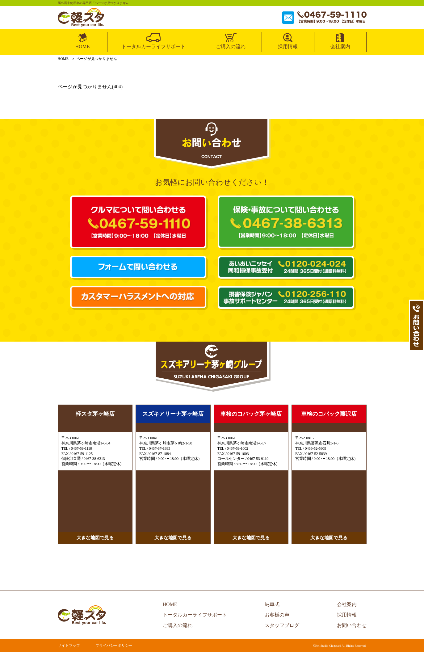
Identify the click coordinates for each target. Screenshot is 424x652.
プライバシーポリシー (113, 645)
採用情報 (288, 46)
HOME (82, 46)
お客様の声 (277, 614)
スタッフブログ (282, 625)
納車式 (272, 604)
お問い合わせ (352, 625)
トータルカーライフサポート (153, 46)
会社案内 (340, 46)
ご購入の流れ (231, 46)
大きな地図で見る (95, 537)
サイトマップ (69, 645)
